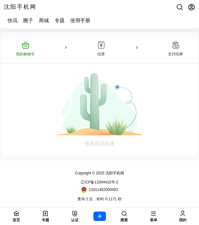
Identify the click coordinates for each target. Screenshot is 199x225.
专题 (60, 20)
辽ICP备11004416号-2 (99, 182)
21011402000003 (99, 190)
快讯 (13, 20)
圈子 (28, 20)
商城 (44, 20)
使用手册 (80, 20)
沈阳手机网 (114, 173)
